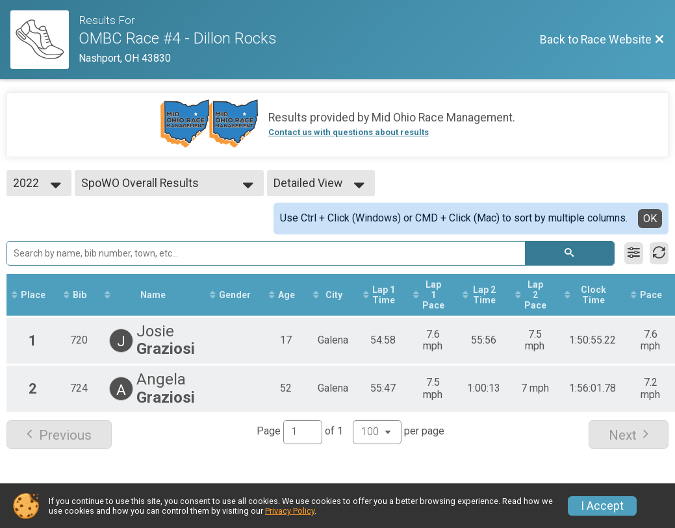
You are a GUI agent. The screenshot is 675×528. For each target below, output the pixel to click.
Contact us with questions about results (348, 132)
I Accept (602, 505)
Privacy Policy (289, 511)
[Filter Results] (633, 253)
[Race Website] (44, 39)
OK (650, 218)
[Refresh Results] (659, 253)
